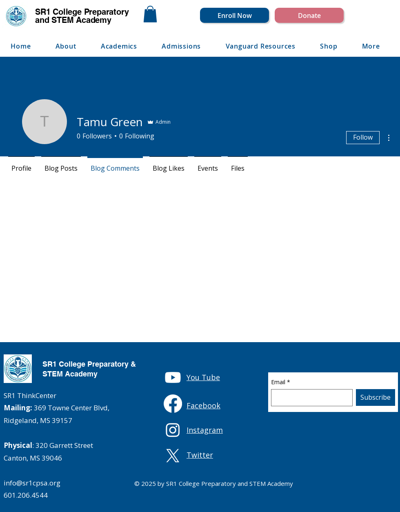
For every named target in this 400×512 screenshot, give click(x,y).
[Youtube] (173, 377)
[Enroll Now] (234, 15)
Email (280, 382)
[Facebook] (173, 403)
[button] (150, 14)
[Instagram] (173, 430)
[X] (173, 456)
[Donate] (309, 15)
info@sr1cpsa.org (32, 483)
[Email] (309, 398)
